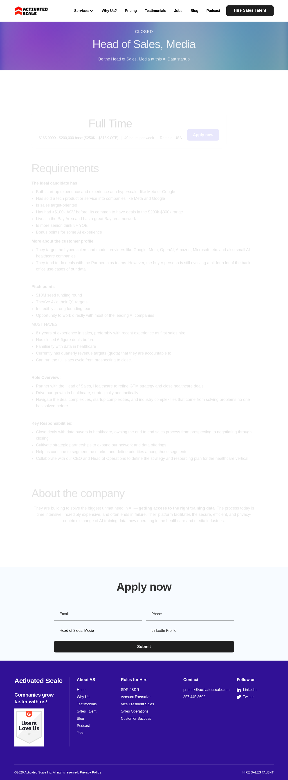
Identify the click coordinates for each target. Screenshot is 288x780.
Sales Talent (86, 711)
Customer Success (136, 718)
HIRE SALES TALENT (258, 772)
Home (81, 690)
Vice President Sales (137, 704)
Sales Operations (134, 711)
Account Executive (136, 697)
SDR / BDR (130, 690)
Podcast (213, 11)
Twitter (245, 697)
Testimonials (155, 11)
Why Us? (109, 11)
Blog (194, 11)
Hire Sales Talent (250, 10)
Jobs (178, 11)
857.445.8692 (194, 697)
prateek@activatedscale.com (206, 690)
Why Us (83, 697)
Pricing (131, 11)
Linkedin (246, 690)
